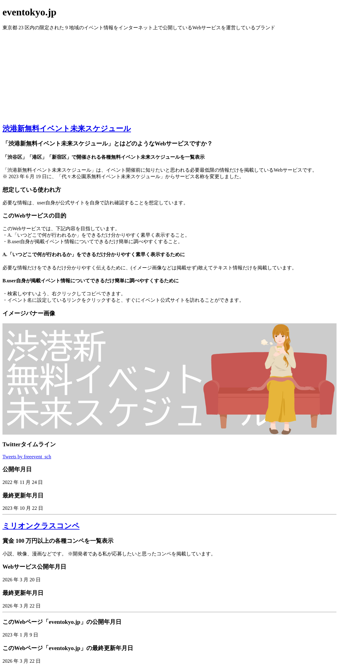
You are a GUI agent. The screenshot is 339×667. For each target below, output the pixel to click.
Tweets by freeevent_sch (26, 456)
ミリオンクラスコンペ (41, 526)
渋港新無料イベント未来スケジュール (66, 129)
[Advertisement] (169, 74)
